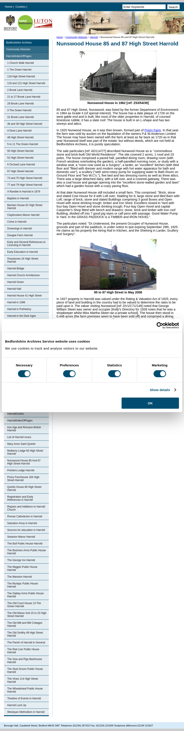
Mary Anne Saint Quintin (21, 443)
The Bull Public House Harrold (24, 543)
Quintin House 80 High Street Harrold (24, 488)
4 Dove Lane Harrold (19, 130)
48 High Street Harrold (20, 137)
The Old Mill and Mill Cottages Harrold (24, 624)
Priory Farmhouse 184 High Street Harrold (23, 479)
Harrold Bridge (15, 268)
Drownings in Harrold (19, 228)
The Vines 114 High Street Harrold (22, 680)
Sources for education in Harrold (26, 530)
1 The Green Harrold (19, 69)
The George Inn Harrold (21, 560)
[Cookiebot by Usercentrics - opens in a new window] (160, 325)
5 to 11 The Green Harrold (22, 144)
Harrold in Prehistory (19, 309)
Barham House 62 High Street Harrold (24, 207)
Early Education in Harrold (22, 251)
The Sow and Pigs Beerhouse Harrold (24, 661)
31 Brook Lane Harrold (20, 117)
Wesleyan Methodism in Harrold (25, 712)
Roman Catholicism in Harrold (24, 516)
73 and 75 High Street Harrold (24, 178)
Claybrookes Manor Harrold (23, 215)
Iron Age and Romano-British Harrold (24, 429)
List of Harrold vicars (19, 437)
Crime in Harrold (16, 221)
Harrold (94, 37)
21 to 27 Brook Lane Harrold (23, 96)
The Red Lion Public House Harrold (23, 651)
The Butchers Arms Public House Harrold (26, 552)
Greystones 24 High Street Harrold (22, 260)
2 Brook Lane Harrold (19, 90)
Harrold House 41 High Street (24, 295)
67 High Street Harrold (20, 171)
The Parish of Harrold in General (26, 642)
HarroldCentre (15, 413)
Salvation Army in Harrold (22, 523)
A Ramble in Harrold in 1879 (23, 191)
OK (150, 403)
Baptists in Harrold (18, 198)
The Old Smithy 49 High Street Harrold (25, 634)
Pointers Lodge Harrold (20, 470)
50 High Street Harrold (20, 150)
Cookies (21, 6)
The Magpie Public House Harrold (22, 568)
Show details (160, 390)
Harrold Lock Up (16, 705)
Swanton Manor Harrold (21, 536)
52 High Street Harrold (20, 157)
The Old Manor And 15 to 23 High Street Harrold (26, 614)
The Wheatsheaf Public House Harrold (25, 690)
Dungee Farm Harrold (20, 235)
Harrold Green (15, 282)
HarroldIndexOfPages (18, 56)
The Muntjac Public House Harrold (22, 585)
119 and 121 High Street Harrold (26, 83)
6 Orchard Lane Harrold (21, 164)
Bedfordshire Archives (19, 42)
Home (8, 6)
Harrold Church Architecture (23, 275)
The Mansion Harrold (19, 576)
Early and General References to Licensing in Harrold (26, 244)
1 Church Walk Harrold (20, 62)
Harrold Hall (14, 288)
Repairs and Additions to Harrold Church (26, 508)
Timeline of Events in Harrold (24, 698)
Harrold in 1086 (16, 302)
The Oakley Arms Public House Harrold (25, 595)
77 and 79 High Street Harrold (24, 184)
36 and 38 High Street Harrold (24, 123)
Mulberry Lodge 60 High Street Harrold (25, 452)
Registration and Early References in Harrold (20, 498)
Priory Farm (153, 130)
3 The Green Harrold (19, 110)
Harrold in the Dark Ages (21, 315)
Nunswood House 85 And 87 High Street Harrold (24, 462)
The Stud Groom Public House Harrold (25, 670)
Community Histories (76, 37)
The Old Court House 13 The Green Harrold (24, 605)
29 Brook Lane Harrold (20, 103)
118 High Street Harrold (21, 76)
